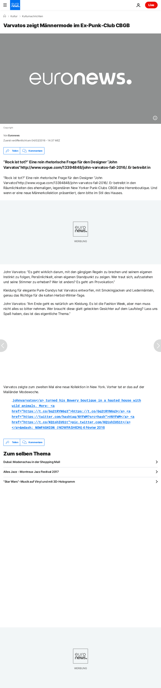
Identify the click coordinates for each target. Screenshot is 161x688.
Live (151, 5)
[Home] (4, 16)
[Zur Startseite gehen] (15, 5)
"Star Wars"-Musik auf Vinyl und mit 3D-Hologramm (39, 479)
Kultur (13, 16)
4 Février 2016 (94, 425)
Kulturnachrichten (32, 16)
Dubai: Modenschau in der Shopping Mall (31, 459)
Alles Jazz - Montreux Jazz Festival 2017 (31, 469)
